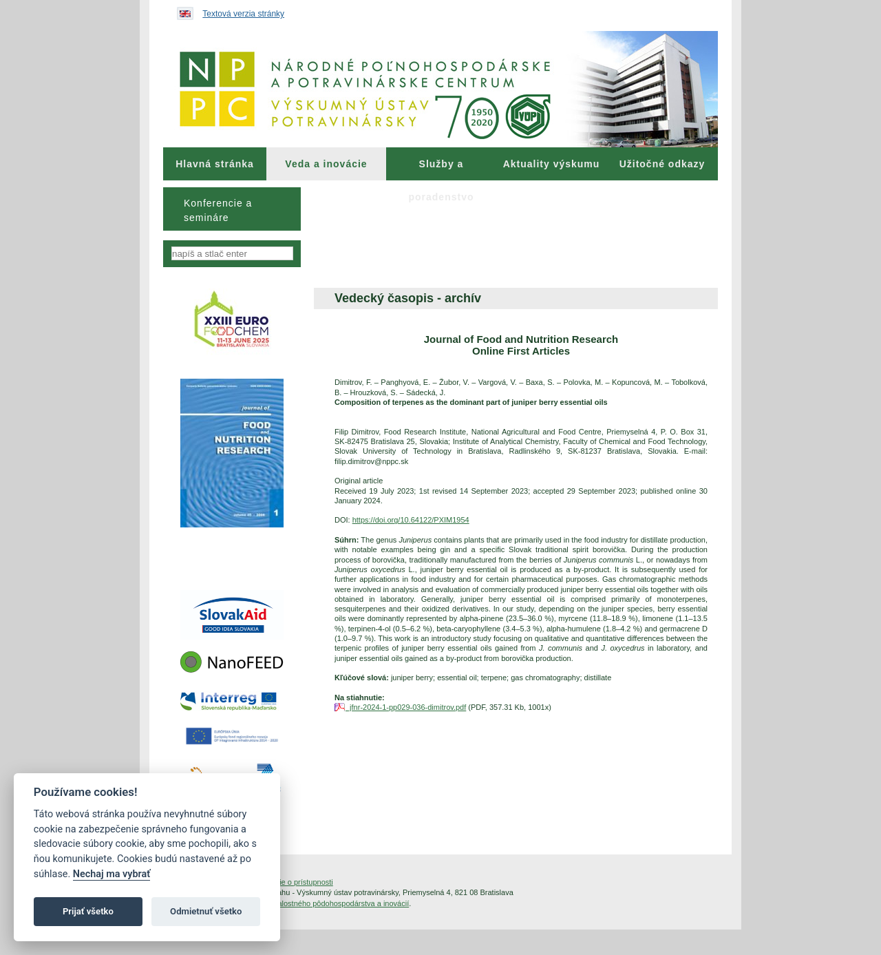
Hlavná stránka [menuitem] (215, 163)
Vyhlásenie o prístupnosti (290, 882)
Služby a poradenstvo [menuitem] (441, 169)
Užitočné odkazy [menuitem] (662, 163)
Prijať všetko (88, 911)
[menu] (231, 209)
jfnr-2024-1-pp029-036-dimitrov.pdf (406, 707)
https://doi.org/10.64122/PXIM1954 (410, 520)
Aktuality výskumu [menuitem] (551, 163)
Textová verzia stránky (243, 14)
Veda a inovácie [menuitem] (326, 163)
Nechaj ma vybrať (111, 874)
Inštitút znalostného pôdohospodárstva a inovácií (327, 903)
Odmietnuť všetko (206, 911)
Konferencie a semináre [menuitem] (218, 210)
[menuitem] (214, 163)
